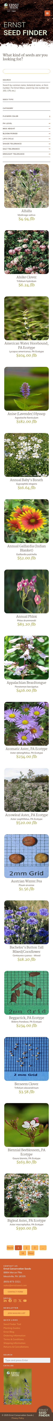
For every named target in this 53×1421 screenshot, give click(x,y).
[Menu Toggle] (47, 13)
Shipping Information (14, 1343)
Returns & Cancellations (16, 1346)
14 (23, 1253)
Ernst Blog (9, 1331)
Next (31, 1253)
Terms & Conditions (14, 1339)
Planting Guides (12, 1328)
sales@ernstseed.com (15, 1285)
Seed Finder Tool (12, 1324)
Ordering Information (14, 1335)
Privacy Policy (18, 1418)
